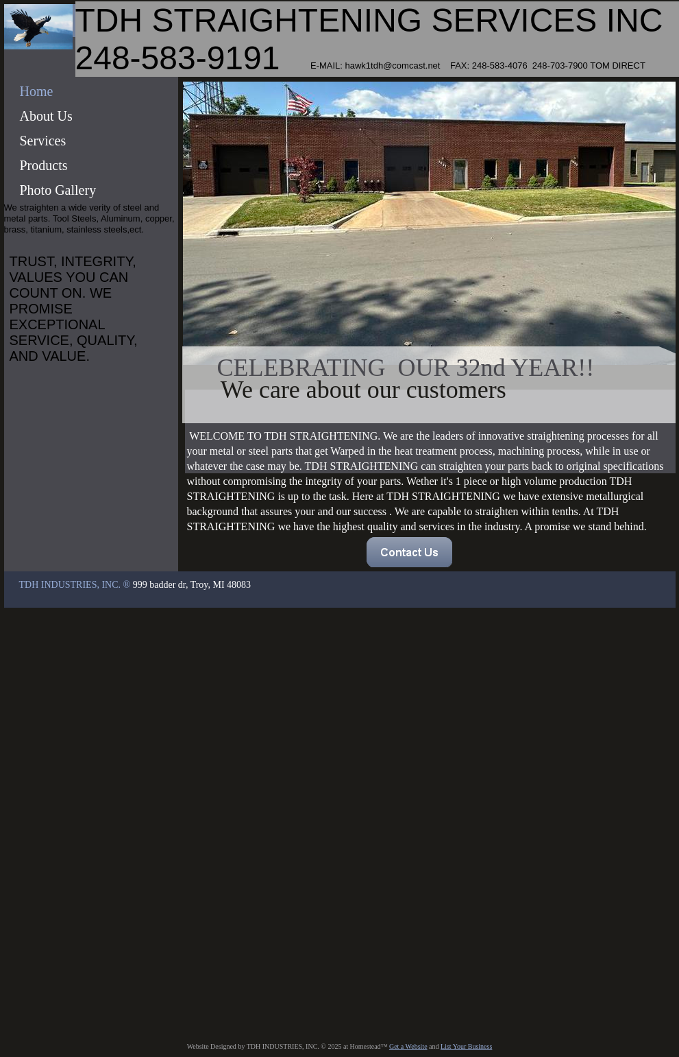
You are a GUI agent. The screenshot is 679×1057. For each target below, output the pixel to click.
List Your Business (466, 1046)
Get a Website (408, 1046)
